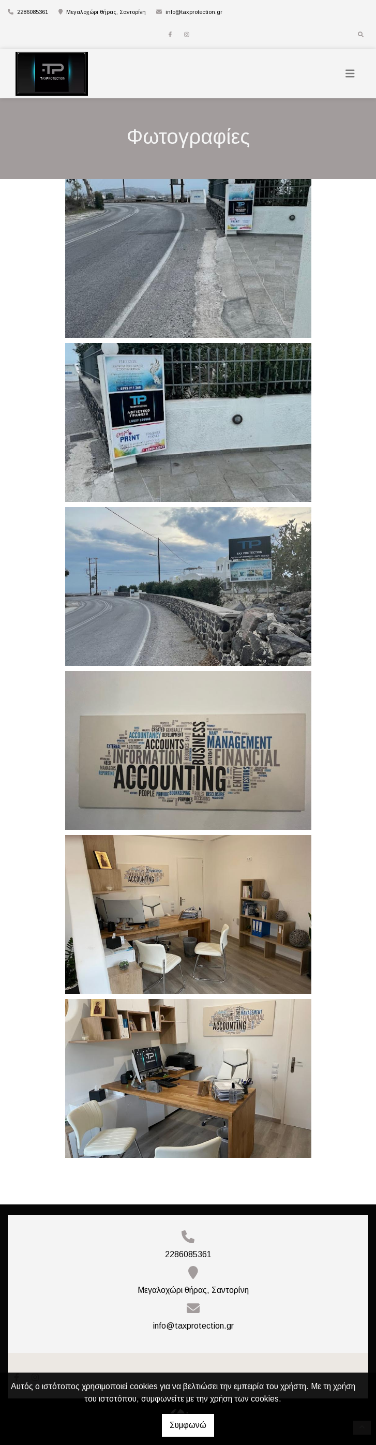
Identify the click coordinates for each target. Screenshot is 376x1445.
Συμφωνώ (188, 1425)
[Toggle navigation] (350, 73)
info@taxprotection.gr (194, 12)
